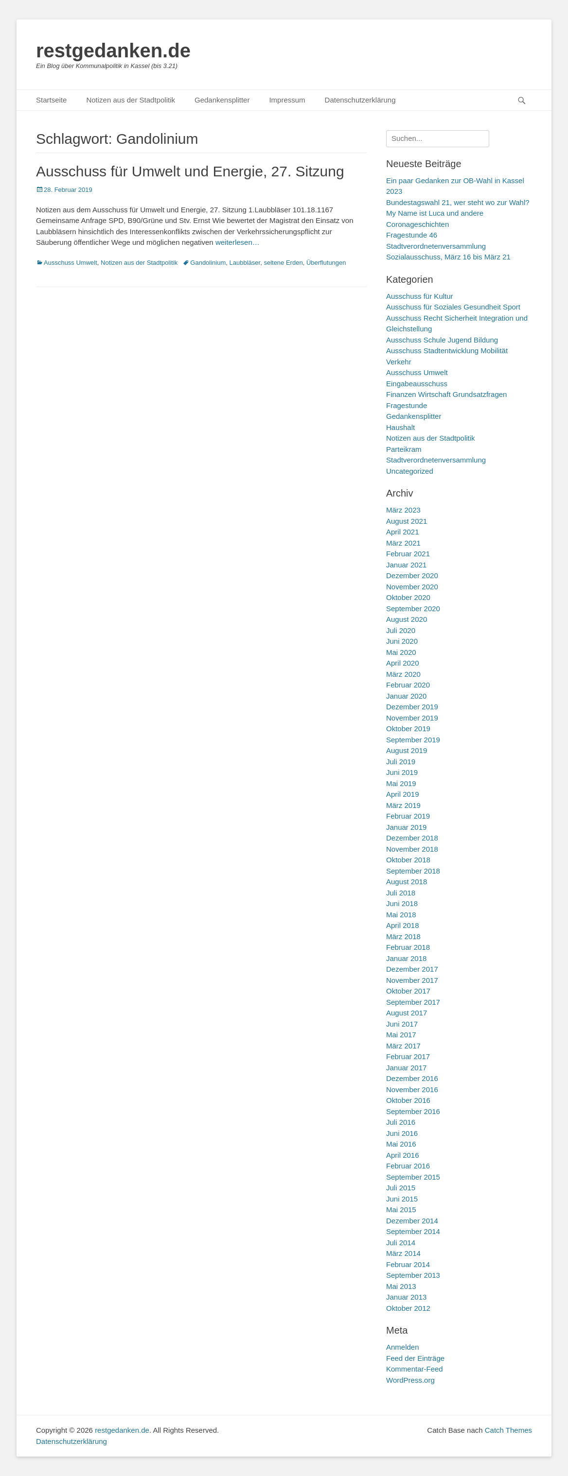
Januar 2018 (406, 958)
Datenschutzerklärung (360, 100)
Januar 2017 (406, 1068)
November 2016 (412, 1089)
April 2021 (402, 532)
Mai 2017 (401, 1034)
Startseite (51, 100)
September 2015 (413, 1177)
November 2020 (412, 587)
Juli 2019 (400, 761)
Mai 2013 (401, 1286)
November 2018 (412, 849)
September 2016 (413, 1111)
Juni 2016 (402, 1133)
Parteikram (404, 449)
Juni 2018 (402, 903)
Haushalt (400, 427)
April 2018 (402, 925)
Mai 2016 (401, 1144)
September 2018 (413, 871)
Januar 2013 (406, 1297)
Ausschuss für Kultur (419, 296)
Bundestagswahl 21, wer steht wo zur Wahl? (458, 202)
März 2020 (403, 674)
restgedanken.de (113, 50)
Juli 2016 (400, 1122)
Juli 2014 (400, 1242)
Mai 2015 (401, 1209)
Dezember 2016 (412, 1078)
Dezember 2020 (412, 575)
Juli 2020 (400, 630)
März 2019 (403, 805)
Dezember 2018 (412, 838)
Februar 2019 (408, 816)
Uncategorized (409, 471)
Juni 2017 (402, 1024)
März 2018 (403, 936)
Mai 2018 (401, 914)
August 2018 (406, 881)
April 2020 (402, 663)
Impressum (287, 100)
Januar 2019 (406, 827)
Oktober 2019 (408, 728)
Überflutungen (326, 262)
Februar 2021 (408, 553)
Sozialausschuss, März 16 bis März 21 (448, 257)
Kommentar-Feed (414, 1369)
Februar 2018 (408, 947)
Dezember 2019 (412, 707)
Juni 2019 (402, 772)
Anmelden (402, 1347)
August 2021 (406, 521)
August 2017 (406, 1013)
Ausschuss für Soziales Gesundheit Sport (453, 307)
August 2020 (406, 619)
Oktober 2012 (408, 1308)
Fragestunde (406, 405)
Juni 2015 (402, 1199)
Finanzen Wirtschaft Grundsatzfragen (446, 394)
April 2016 (402, 1155)
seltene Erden (283, 262)
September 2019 (413, 740)
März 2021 (403, 543)
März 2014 (403, 1253)
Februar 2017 (408, 1056)
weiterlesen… (237, 242)
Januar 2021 (406, 565)
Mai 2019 (401, 783)
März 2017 (403, 1046)
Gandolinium (208, 262)
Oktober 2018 (408, 860)
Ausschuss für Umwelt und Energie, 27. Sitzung (190, 171)
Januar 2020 (406, 696)
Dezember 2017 (412, 969)
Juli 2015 (400, 1188)
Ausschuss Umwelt (70, 262)
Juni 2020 (402, 641)
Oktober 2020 (408, 597)
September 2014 (413, 1231)
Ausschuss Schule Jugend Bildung (442, 340)
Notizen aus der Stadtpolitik (130, 100)
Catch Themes (508, 1430)
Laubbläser (245, 262)
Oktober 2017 (408, 991)
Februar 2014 (408, 1264)
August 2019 (406, 750)
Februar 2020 (408, 685)
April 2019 (402, 794)
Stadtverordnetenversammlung (436, 460)
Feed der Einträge (415, 1358)
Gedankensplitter (222, 100)
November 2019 (412, 718)
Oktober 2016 (408, 1100)
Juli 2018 (400, 893)
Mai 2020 (401, 652)
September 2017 (413, 1002)
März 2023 (403, 510)
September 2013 (413, 1275)
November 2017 (412, 980)
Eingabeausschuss (416, 383)
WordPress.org (410, 1380)
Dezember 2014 (412, 1221)
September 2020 (413, 608)
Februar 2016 (408, 1166)
